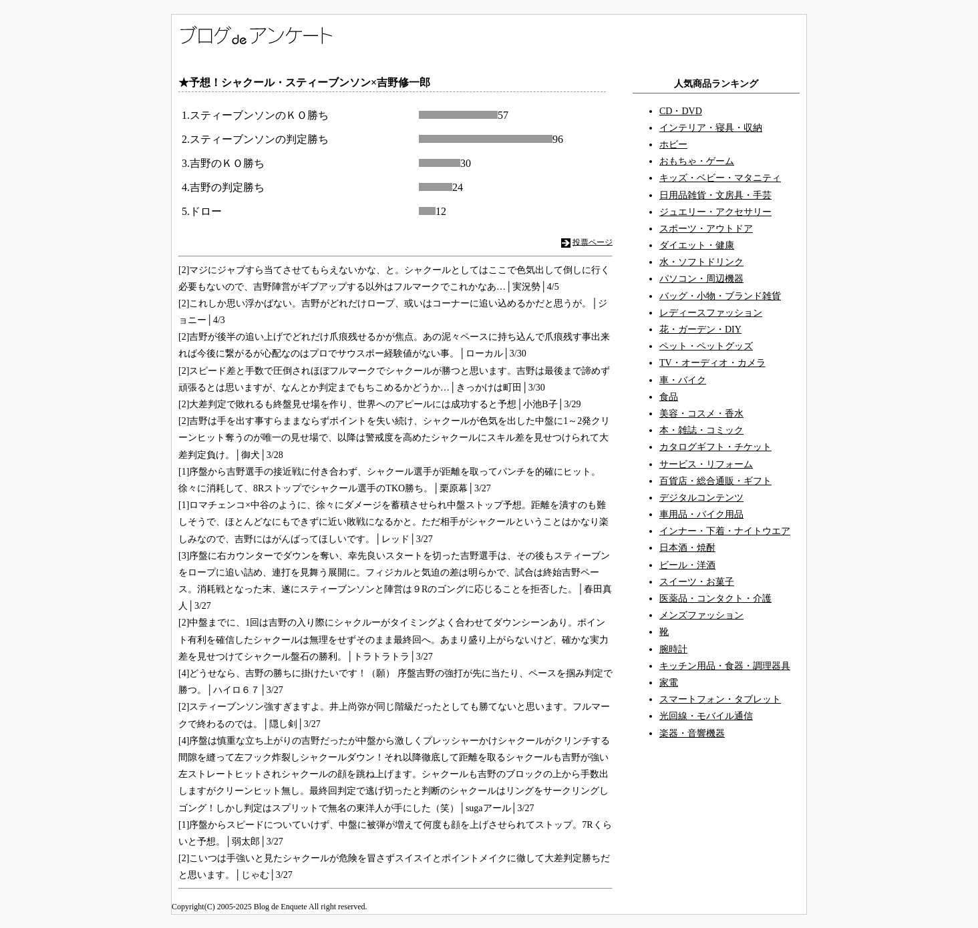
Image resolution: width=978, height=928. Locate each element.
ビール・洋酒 (687, 565)
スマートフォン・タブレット (720, 699)
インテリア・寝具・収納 (710, 128)
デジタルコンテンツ (701, 498)
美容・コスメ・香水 (701, 414)
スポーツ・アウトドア (706, 229)
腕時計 (673, 649)
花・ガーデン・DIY (700, 329)
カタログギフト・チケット (715, 447)
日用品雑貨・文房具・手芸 (715, 195)
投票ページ (593, 241)
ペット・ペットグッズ (706, 346)
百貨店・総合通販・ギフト (715, 481)
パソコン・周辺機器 (701, 279)
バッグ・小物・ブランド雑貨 (720, 296)
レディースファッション (710, 313)
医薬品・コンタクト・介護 (715, 599)
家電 (668, 683)
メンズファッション (701, 615)
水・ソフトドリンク (701, 262)
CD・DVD (680, 111)
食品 (668, 397)
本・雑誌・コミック (701, 430)
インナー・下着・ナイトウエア (724, 531)
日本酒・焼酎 (687, 548)
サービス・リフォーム (706, 464)
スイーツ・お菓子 (696, 582)
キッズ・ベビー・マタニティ (720, 178)
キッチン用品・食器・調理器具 (724, 666)
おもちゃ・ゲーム (696, 161)
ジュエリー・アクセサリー (715, 212)
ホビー (673, 145)
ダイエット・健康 (696, 245)
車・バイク (682, 380)
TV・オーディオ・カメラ (712, 363)
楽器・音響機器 (692, 733)
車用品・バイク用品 (701, 514)
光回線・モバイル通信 (706, 716)
